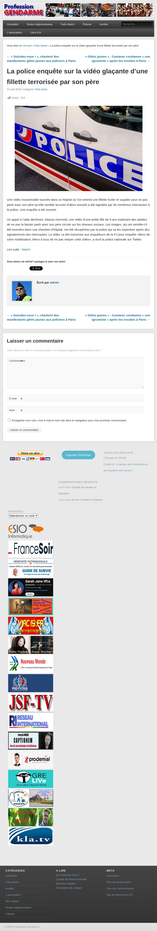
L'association (13, 894)
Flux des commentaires (120, 888)
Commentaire (16, 361)
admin (54, 282)
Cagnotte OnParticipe (78, 455)
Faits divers (67, 24)
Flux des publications (119, 882)
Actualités (12, 24)
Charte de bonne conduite (71, 879)
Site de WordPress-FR (120, 894)
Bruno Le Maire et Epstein (87, 499)
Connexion (113, 875)
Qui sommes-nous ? (68, 874)
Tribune (87, 24)
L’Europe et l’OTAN (114, 457)
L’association (14, 32)
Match (26, 249)
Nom (15, 410)
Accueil (27, 45)
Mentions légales (66, 883)
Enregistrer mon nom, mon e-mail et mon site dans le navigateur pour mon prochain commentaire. (69, 420)
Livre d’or (35, 32)
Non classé (12, 901)
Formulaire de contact (69, 887)
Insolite (104, 24)
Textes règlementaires (40, 24)
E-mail (15, 398)
